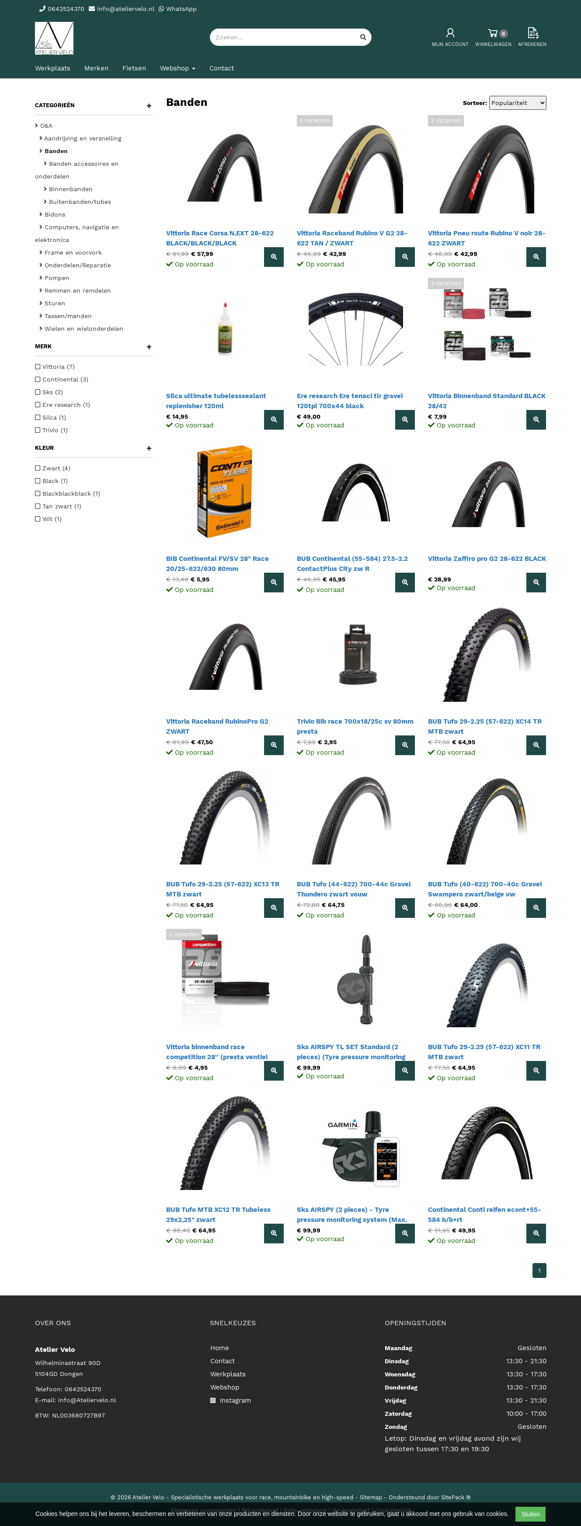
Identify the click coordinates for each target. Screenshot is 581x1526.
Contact (221, 68)
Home (219, 1348)
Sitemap (371, 1497)
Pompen (54, 277)
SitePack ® (456, 1497)
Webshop (224, 1387)
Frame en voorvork (70, 252)
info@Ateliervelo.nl (87, 1400)
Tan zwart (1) (58, 506)
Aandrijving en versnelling (80, 138)
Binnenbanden (68, 189)
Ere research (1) (62, 404)
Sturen (52, 303)
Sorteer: (475, 102)
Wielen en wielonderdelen (81, 328)
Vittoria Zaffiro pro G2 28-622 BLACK (487, 559)
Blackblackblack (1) (67, 493)
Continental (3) (61, 379)
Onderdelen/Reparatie (75, 265)
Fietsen (134, 68)
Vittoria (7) (55, 366)
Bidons (52, 214)
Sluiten (530, 1514)
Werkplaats (52, 68)
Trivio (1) (51, 430)
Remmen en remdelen (75, 290)
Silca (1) (50, 417)
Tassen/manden (65, 315)
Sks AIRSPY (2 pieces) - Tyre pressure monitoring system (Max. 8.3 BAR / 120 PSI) (352, 1220)
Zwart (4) (52, 468)
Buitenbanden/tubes (77, 201)
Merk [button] (93, 347)
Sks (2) (49, 392)
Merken (96, 68)
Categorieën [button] (93, 105)
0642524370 (83, 1389)
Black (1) (51, 480)
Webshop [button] (177, 68)
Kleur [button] (93, 448)
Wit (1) (48, 518)
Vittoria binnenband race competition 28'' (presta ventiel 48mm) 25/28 (217, 1057)
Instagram (230, 1400)
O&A (43, 125)
